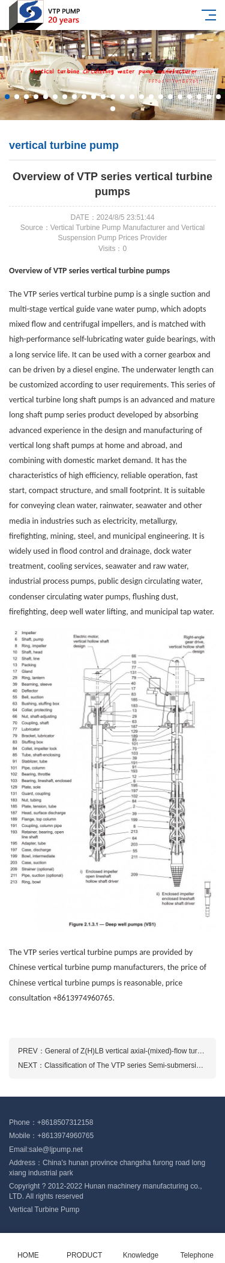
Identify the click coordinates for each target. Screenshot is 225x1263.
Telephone (197, 1248)
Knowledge (141, 1248)
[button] (7, 96)
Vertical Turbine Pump (44, 1209)
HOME (28, 1248)
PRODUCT (84, 1248)
